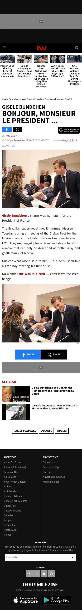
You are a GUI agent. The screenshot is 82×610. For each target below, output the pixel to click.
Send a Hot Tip (51, 467)
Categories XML (12, 510)
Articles (8, 486)
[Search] (77, 48)
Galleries (8, 515)
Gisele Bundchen (25, 430)
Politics (46, 430)
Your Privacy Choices (15, 481)
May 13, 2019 (69, 140)
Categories (10, 505)
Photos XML (10, 530)
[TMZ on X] (36, 573)
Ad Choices (10, 477)
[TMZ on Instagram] (51, 573)
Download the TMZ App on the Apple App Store (25, 600)
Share (28, 355)
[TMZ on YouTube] (44, 573)
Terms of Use (11, 472)
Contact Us (49, 462)
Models (61, 430)
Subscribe (72, 557)
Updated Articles (13, 496)
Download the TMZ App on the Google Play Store (56, 600)
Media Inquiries (51, 481)
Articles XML (11, 491)
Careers (47, 472)
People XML (10, 525)
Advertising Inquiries (54, 477)
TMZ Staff (11, 135)
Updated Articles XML (15, 501)
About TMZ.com (12, 462)
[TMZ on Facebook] (29, 573)
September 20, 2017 (23, 140)
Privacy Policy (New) (15, 467)
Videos (7, 534)
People (7, 520)
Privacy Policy (46, 550)
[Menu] (5, 48)
